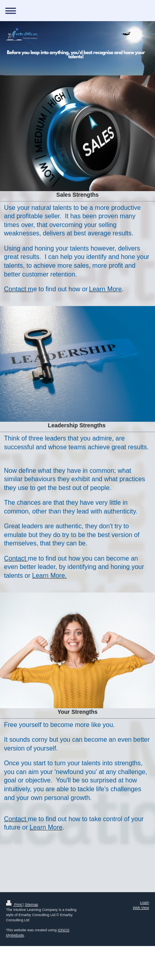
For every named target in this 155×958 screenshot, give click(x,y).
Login (144, 903)
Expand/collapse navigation (77, 10)
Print (14, 905)
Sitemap (31, 905)
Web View (141, 908)
